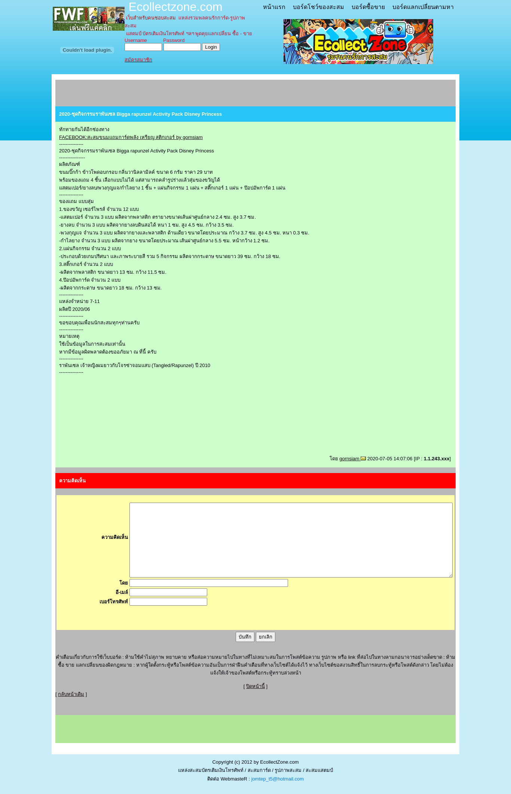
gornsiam (352, 458)
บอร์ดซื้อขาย (368, 7)
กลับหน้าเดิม (71, 694)
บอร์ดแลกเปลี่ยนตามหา (423, 7)
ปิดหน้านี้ (255, 686)
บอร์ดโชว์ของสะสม (318, 7)
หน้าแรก (274, 7)
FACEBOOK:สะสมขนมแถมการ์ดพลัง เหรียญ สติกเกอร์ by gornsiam (131, 137)
